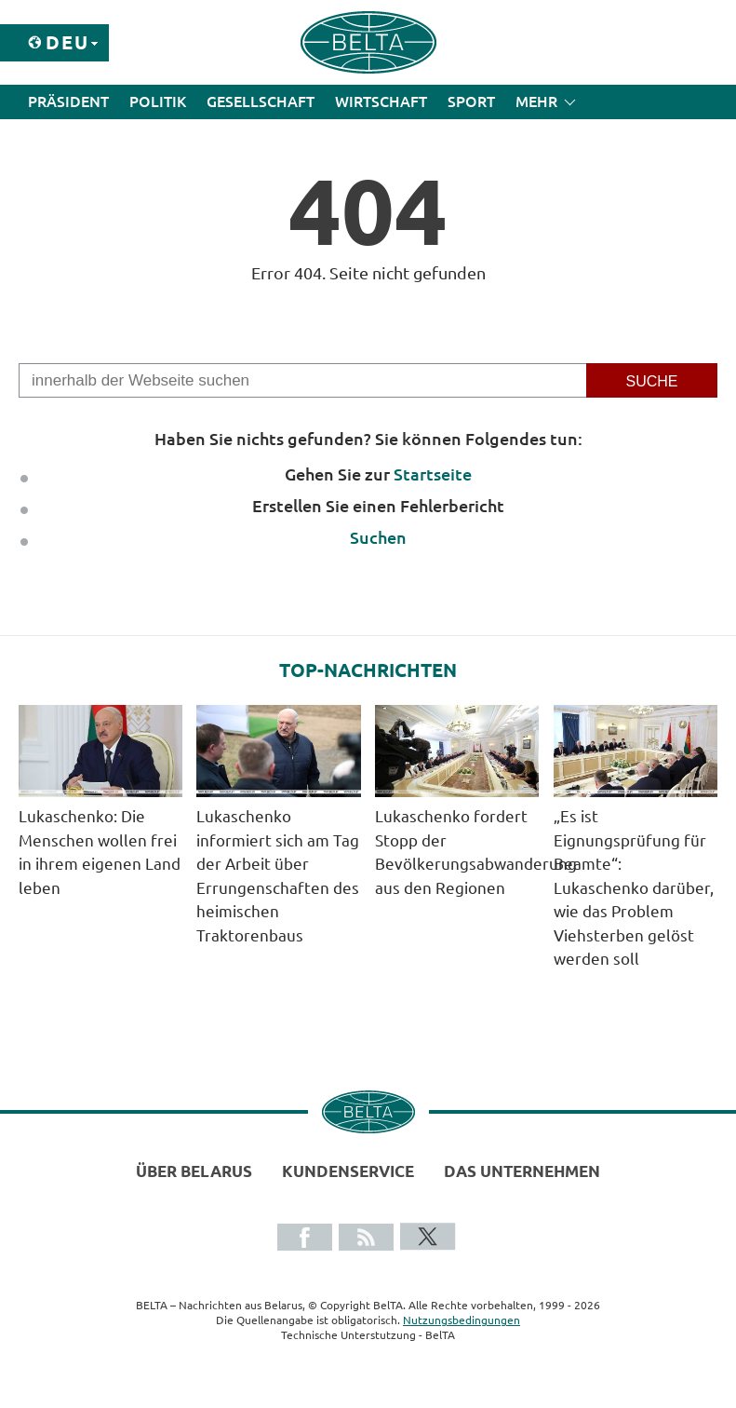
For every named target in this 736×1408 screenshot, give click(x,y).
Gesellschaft (260, 101)
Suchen (378, 537)
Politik (157, 101)
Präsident (68, 101)
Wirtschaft (381, 101)
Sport (471, 101)
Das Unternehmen (522, 1171)
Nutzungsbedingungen (461, 1320)
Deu (67, 42)
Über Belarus (194, 1171)
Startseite (433, 474)
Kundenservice (348, 1171)
